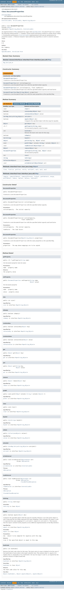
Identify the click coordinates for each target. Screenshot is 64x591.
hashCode (27, 130)
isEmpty (27, 135)
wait (37, 169)
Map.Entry (6, 62)
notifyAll (31, 169)
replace (20, 178)
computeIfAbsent (15, 176)
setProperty (28, 150)
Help (37, 1)
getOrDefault (44, 176)
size (26, 155)
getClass (18, 169)
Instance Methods (19, 103)
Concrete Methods (34, 103)
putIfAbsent (7, 178)
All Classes (35, 4)
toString (27, 158)
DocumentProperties (10, 78)
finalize (11, 169)
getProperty (28, 126)
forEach (36, 176)
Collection (7, 160)
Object (32, 20)
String (28, 20)
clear (26, 108)
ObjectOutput (39, 163)
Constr (17, 6)
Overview (3, 1)
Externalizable (7, 20)
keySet (27, 138)
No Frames (26, 4)
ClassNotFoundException (28, 482)
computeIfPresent (27, 176)
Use (19, 1)
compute (5, 176)
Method (22, 6)
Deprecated (27, 1)
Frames (20, 4)
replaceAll (34, 178)
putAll (27, 143)
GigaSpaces (10, 589)
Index (33, 1)
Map (24, 20)
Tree (21, 1)
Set (5, 116)
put (26, 140)
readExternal (29, 145)
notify (24, 169)
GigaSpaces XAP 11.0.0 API (55, 0)
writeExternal (29, 163)
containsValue (29, 114)
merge (52, 176)
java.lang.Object (6, 14)
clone (5, 169)
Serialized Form (17, 51)
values (27, 160)
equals (27, 119)
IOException (25, 461)
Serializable (17, 20)
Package (9, 1)
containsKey (28, 111)
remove (27, 148)
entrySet (27, 116)
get (26, 123)
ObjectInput (38, 145)
